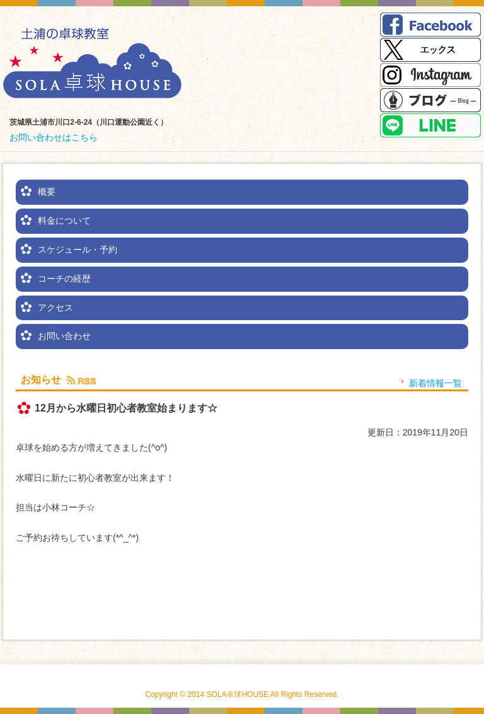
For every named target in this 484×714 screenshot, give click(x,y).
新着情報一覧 (435, 383)
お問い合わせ (64, 336)
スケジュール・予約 (77, 250)
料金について (64, 221)
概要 (46, 192)
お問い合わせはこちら (53, 137)
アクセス (55, 307)
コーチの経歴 (64, 279)
